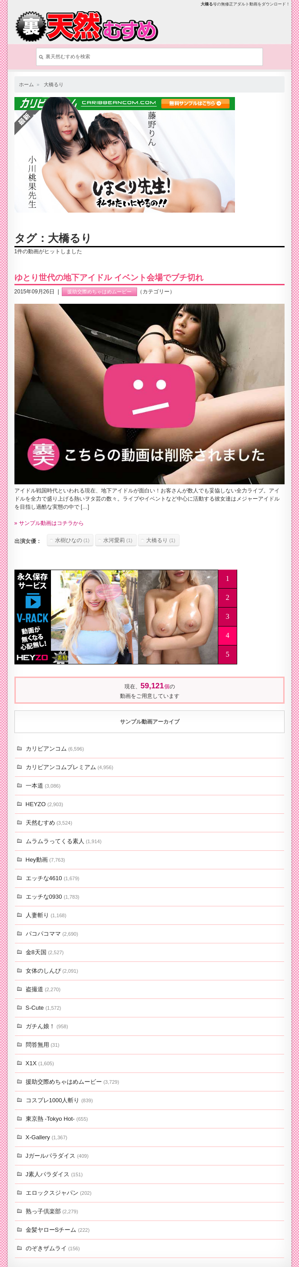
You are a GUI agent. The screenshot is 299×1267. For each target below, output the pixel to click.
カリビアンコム (55, 748)
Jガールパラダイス (57, 1155)
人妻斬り (46, 915)
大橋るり (54, 84)
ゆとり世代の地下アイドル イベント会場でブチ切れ (108, 277)
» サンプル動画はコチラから (49, 523)
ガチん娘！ (47, 1026)
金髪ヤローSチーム (58, 1229)
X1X (40, 1063)
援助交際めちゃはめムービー (99, 291)
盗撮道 (43, 989)
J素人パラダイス (54, 1174)
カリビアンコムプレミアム (69, 767)
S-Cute (43, 1007)
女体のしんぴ (52, 970)
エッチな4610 (52, 878)
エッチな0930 (52, 896)
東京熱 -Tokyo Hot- (57, 1118)
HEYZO (44, 804)
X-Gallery (47, 1137)
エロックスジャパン (59, 1192)
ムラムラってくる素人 (63, 841)
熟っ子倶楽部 (52, 1211)
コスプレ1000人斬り (59, 1100)
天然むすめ (49, 822)
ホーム (26, 84)
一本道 (43, 785)
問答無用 (43, 1044)
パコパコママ (52, 933)
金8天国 (45, 952)
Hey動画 (45, 859)
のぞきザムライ (53, 1248)
